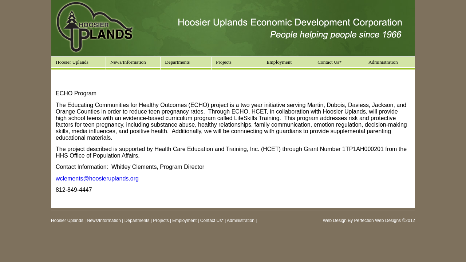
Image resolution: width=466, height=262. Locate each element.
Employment (279, 62)
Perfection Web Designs (377, 220)
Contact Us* (329, 62)
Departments (137, 220)
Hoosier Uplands (72, 62)
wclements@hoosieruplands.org (97, 178)
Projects (161, 220)
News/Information (128, 62)
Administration (383, 62)
